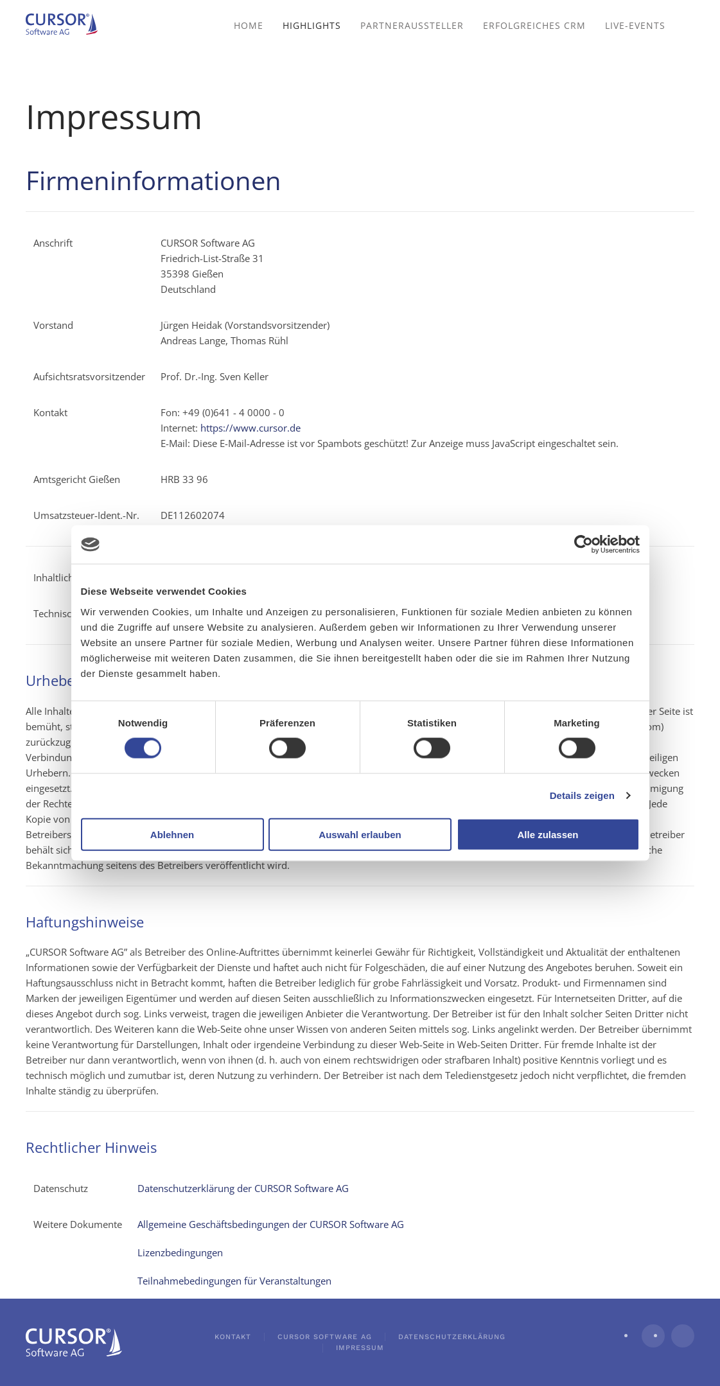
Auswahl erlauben (360, 834)
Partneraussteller (412, 25)
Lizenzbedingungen (180, 1252)
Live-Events (635, 25)
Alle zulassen (547, 834)
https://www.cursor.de (250, 427)
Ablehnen (172, 834)
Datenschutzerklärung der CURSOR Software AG (243, 1188)
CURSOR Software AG (324, 1337)
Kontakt (233, 1337)
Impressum (360, 1348)
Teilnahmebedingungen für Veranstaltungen (234, 1280)
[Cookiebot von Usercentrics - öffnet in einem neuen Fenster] (583, 544)
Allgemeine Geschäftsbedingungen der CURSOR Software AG (270, 1224)
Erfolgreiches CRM (534, 25)
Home (248, 25)
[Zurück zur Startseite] (67, 25)
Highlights (312, 25)
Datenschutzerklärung (451, 1337)
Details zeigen (582, 795)
